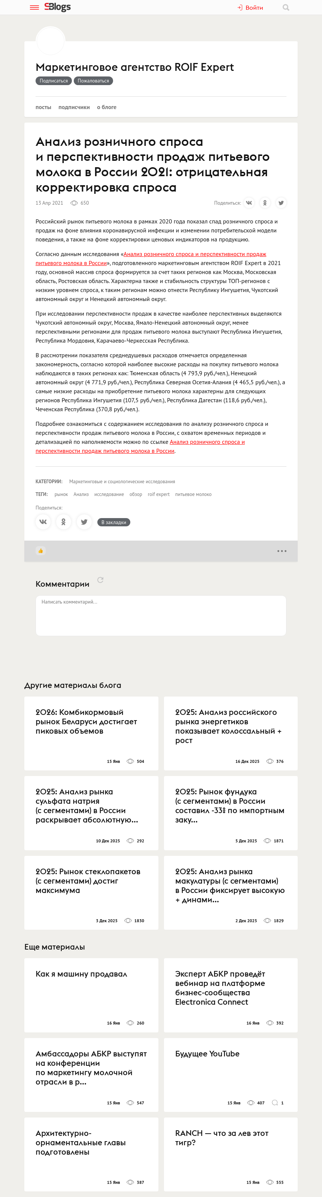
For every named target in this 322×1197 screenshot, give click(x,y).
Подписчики (74, 107)
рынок (61, 494)
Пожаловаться (93, 80)
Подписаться (54, 80)
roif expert (159, 494)
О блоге (106, 107)
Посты (43, 107)
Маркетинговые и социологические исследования (122, 481)
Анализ (81, 494)
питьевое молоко (193, 494)
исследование (109, 494)
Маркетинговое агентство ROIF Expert (135, 67)
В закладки (113, 522)
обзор (136, 494)
